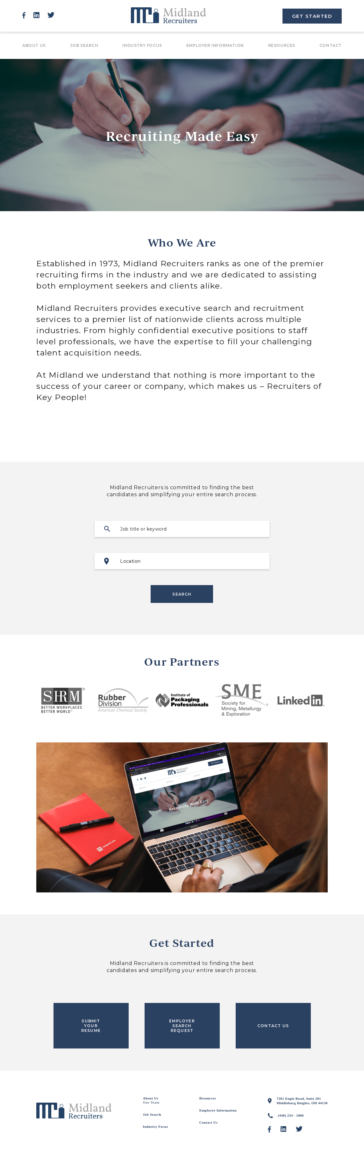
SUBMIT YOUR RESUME (91, 1026)
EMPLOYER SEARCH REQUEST (182, 1026)
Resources (281, 45)
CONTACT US (273, 1025)
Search (181, 594)
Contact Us (208, 1122)
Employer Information (215, 45)
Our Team (151, 1102)
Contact (330, 45)
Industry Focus (142, 45)
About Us (34, 45)
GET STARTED (312, 16)
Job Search (84, 45)
